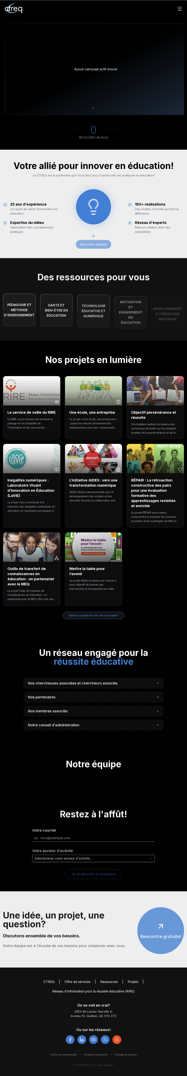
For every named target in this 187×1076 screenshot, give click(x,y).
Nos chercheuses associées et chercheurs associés (93, 684)
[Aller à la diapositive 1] (93, 108)
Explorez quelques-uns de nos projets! (93, 615)
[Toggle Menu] (179, 8)
